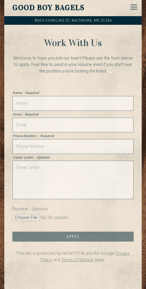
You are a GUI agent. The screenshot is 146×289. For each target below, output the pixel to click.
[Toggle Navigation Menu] (134, 7)
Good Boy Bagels (48, 7)
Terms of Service (77, 259)
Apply (73, 237)
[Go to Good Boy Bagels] (73, 20)
